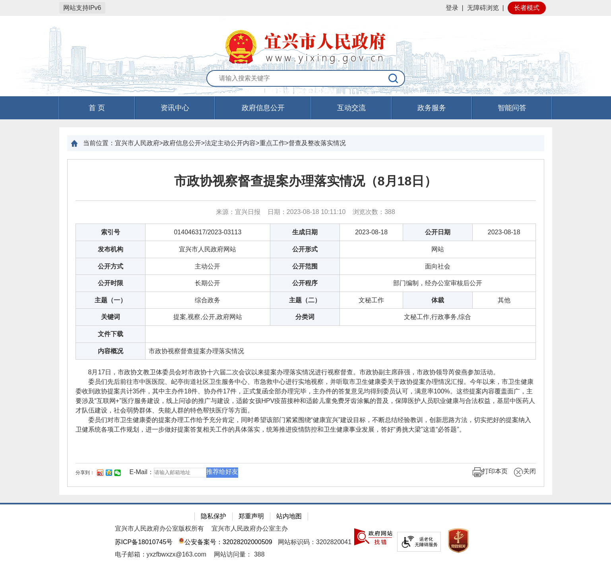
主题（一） (110, 300)
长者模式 (526, 7)
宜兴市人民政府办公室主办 (249, 528)
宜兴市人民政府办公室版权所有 (159, 528)
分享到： (85, 472)
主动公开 (207, 266)
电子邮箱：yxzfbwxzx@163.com (161, 554)
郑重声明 (251, 516)
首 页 (97, 108)
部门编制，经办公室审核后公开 (437, 283)
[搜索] (393, 78)
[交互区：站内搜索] (305, 79)
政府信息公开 (263, 108)
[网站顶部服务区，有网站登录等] (305, 8)
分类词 (304, 316)
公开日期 (437, 232)
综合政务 (207, 300)
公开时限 (110, 283)
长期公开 (207, 283)
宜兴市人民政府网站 (207, 249)
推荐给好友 (222, 471)
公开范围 (305, 266)
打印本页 (490, 472)
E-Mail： (142, 472)
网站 (437, 249)
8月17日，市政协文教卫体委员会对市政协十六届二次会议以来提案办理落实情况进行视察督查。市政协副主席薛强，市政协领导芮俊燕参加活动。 (288, 372)
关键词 (110, 316)
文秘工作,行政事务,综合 (437, 316)
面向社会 (437, 266)
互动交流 (351, 108)
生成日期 (305, 232)
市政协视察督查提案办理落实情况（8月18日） (305, 181)
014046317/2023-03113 (207, 232)
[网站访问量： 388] (239, 554)
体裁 (437, 300)
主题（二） (305, 300)
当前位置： (99, 143)
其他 (504, 300)
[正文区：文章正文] (305, 323)
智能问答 (512, 108)
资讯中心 (175, 108)
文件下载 (110, 334)
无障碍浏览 (483, 7)
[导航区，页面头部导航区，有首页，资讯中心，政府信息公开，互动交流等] (305, 107)
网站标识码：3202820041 (314, 542)
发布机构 (110, 249)
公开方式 (110, 266)
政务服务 (431, 108)
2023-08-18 (371, 232)
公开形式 (305, 249)
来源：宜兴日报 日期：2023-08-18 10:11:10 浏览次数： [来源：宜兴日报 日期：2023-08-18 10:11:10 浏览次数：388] (305, 211)
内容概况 (110, 351)
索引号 (110, 232)
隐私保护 (213, 516)
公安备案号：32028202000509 (225, 542)
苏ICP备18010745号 (144, 542)
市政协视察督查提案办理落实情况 (196, 351)
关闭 (525, 472)
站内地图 (289, 516)
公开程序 (305, 283)
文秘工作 (371, 300)
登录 (452, 7)
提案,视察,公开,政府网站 (207, 316)
